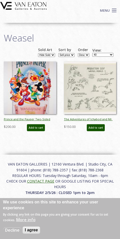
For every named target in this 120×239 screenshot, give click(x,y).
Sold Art (45, 50)
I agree (31, 230)
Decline (12, 230)
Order (83, 50)
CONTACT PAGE (40, 181)
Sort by (64, 50)
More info (26, 219)
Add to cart (36, 127)
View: (96, 50)
